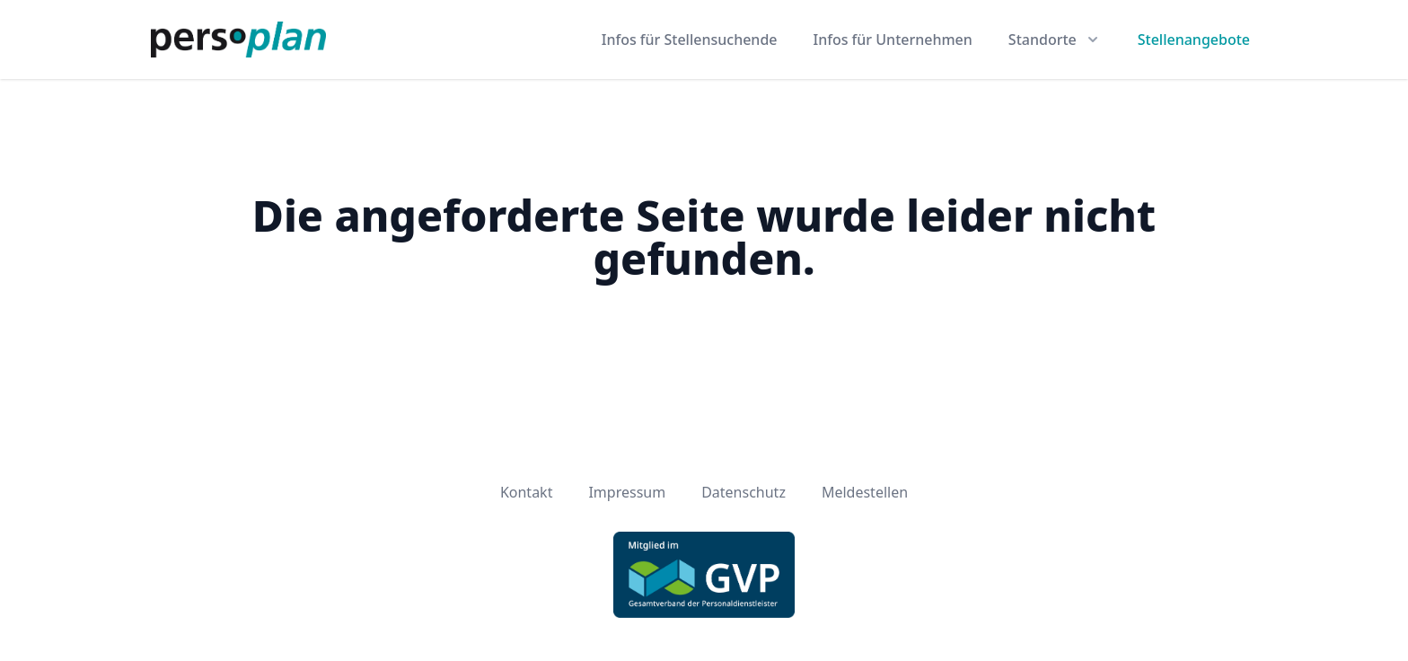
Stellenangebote (1194, 39)
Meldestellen (865, 492)
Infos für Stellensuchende (690, 39)
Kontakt (526, 492)
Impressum (626, 492)
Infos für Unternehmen (893, 39)
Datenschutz (743, 492)
